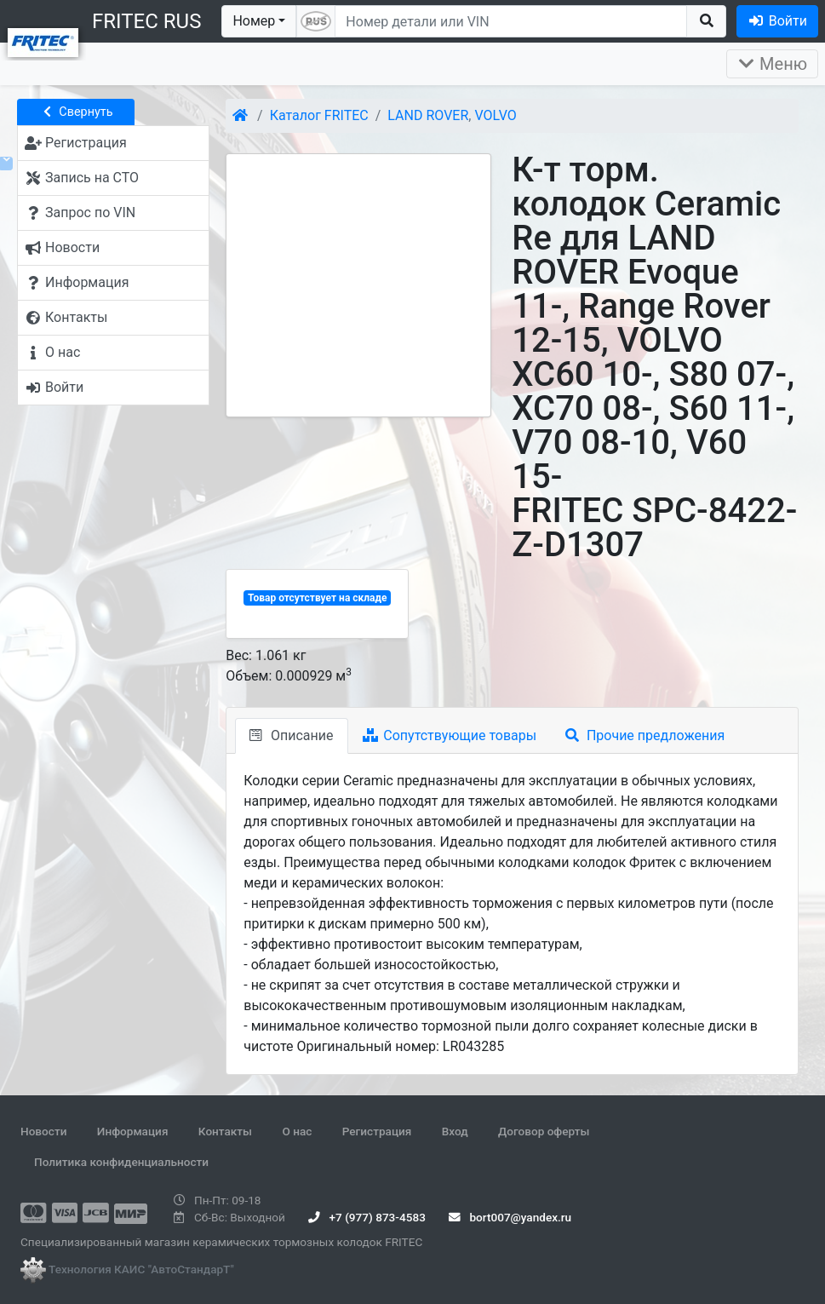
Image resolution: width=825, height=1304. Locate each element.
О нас (297, 1131)
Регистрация (377, 1131)
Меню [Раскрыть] (772, 64)
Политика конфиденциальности (121, 1162)
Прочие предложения (645, 735)
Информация (133, 1131)
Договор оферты (543, 1131)
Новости (43, 1131)
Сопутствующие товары (450, 735)
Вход (455, 1131)
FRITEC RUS (146, 21)
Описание (291, 735)
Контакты (225, 1131)
